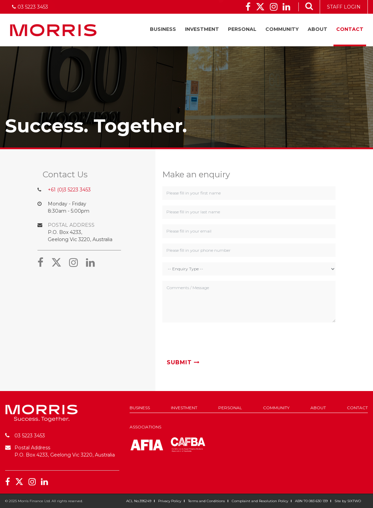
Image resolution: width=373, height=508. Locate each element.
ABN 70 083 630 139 (311, 501)
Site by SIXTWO (347, 501)
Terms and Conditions (206, 501)
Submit (183, 362)
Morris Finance (53, 30)
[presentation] (214, 341)
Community (282, 29)
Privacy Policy (169, 501)
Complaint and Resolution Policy (260, 501)
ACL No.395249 (138, 501)
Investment (202, 29)
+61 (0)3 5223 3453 (69, 190)
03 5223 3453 (29, 436)
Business (163, 29)
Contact (349, 29)
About (317, 29)
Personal (242, 29)
